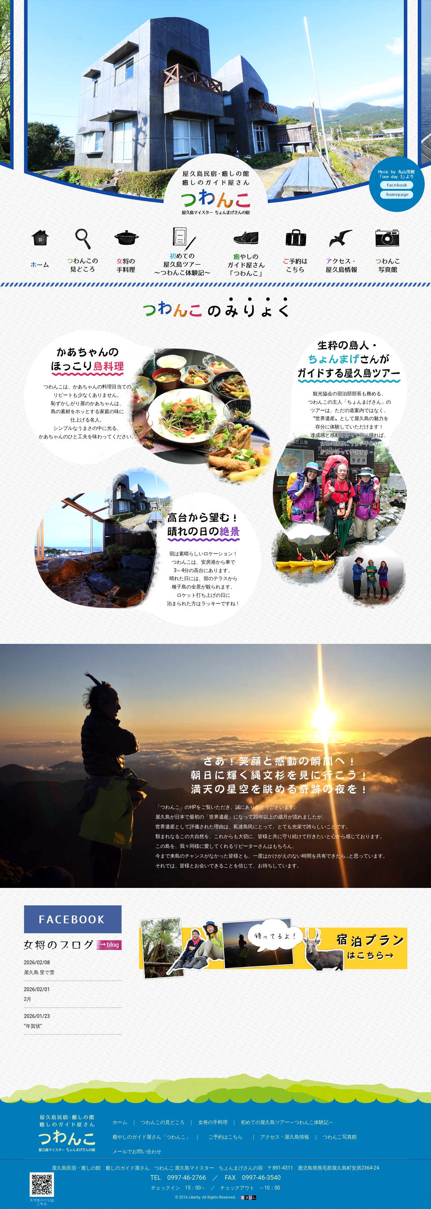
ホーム (120, 1122)
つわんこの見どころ (163, 1122)
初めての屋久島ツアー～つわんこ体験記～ (287, 1122)
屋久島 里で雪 (39, 972)
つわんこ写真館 (340, 1137)
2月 (28, 999)
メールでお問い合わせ (137, 1151)
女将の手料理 (213, 1122)
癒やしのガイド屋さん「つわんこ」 (152, 1137)
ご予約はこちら (225, 1137)
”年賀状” (33, 1026)
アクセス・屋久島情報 (284, 1137)
